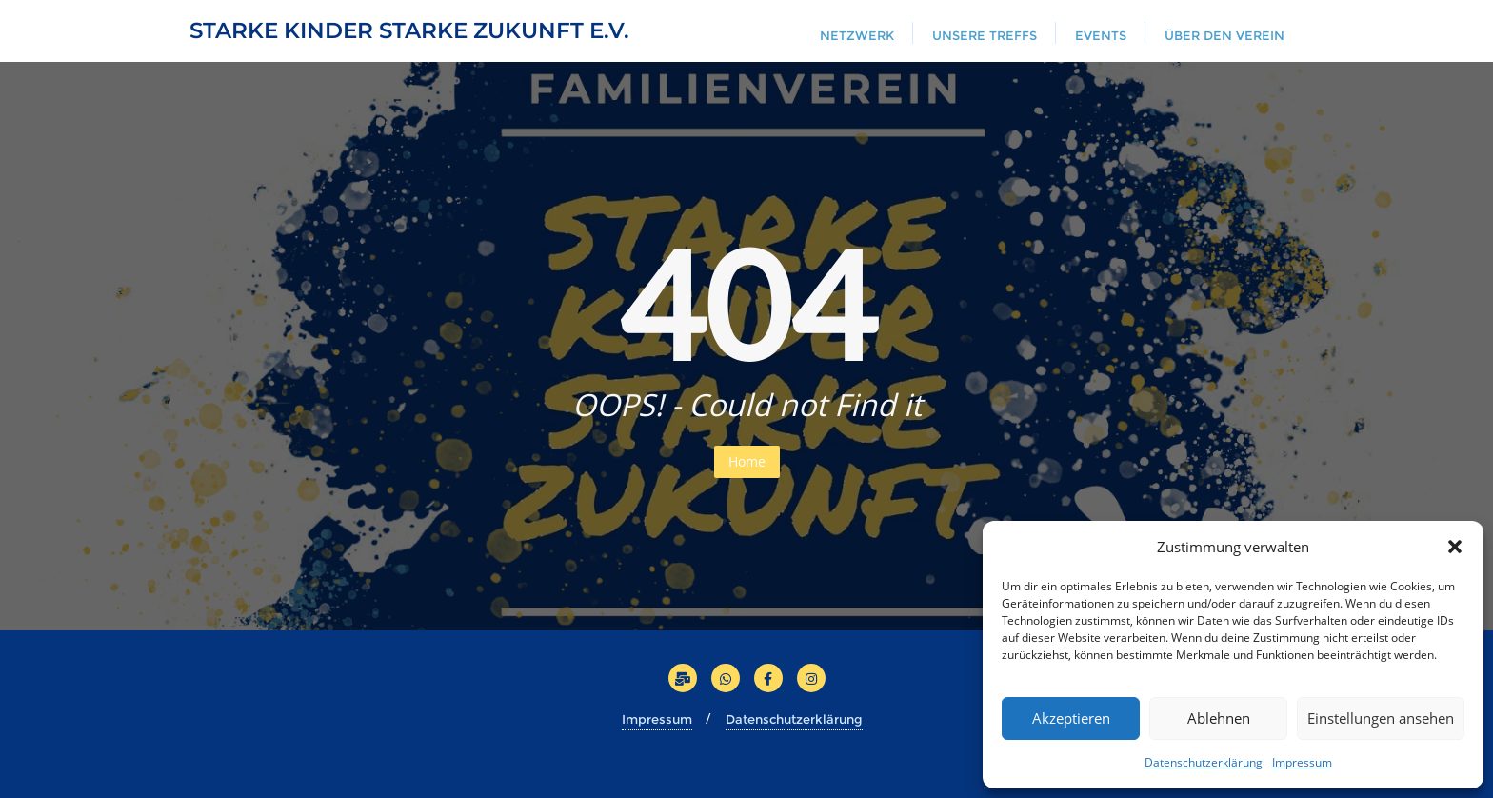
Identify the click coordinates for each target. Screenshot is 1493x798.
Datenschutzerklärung (1204, 762)
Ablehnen (1218, 718)
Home (747, 461)
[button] (1454, 546)
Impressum (1302, 762)
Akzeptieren (1071, 718)
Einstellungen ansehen (1380, 718)
